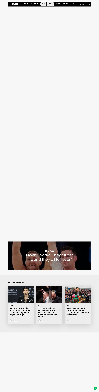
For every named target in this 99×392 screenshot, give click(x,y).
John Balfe (49, 44)
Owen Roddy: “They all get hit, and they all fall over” (49, 255)
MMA (39, 305)
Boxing (11, 305)
